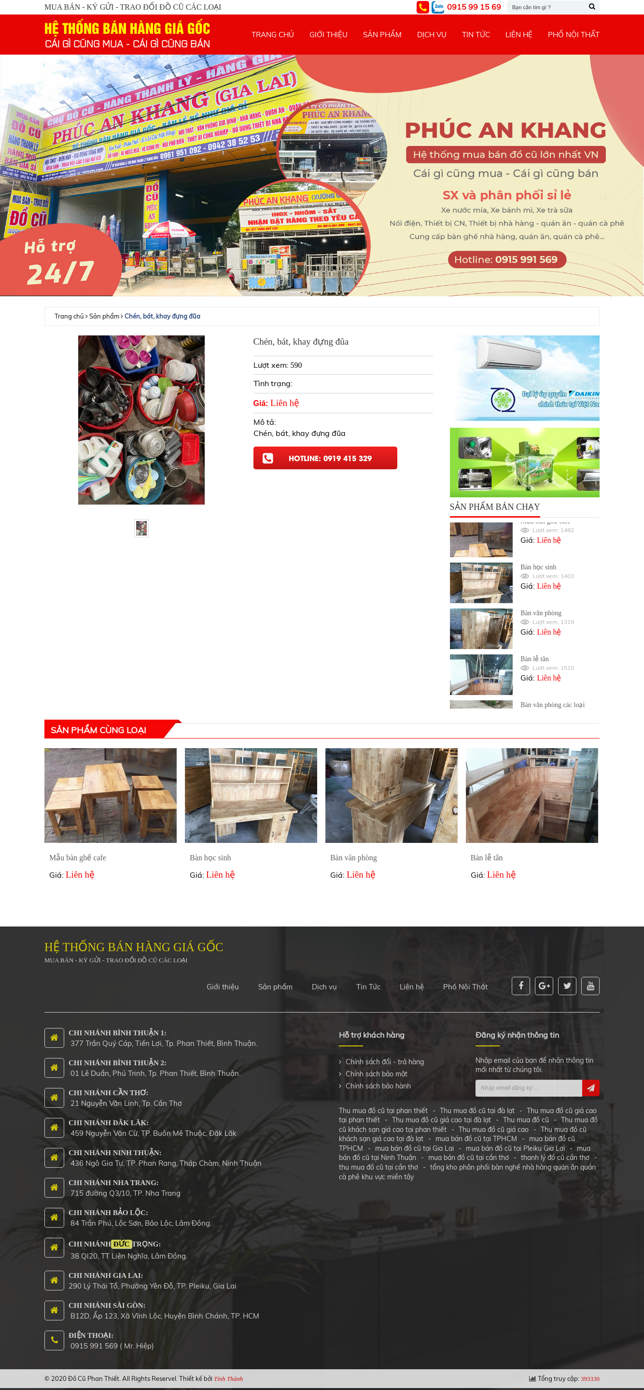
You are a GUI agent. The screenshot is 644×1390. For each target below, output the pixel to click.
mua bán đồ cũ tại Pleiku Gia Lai (515, 1143)
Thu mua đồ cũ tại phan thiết (384, 1105)
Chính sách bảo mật (376, 1068)
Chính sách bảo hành (378, 1080)
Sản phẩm (104, 316)
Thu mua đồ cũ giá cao (494, 1124)
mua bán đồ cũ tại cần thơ (468, 1152)
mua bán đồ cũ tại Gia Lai (414, 1143)
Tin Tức (368, 981)
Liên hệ (412, 981)
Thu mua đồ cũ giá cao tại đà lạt (441, 1114)
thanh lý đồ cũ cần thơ (555, 1152)
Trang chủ (69, 316)
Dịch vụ (324, 981)
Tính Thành (228, 1373)
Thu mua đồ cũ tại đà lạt (477, 1105)
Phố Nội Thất (465, 981)
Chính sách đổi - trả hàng (385, 1056)
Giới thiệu (223, 981)
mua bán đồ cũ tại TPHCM (476, 1133)
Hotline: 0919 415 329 (330, 457)
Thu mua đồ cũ (526, 1114)
